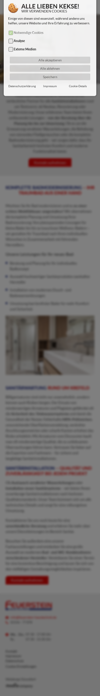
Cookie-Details (78, 80)
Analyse (19, 35)
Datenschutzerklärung (22, 80)
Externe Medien (25, 44)
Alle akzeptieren (50, 54)
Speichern (50, 71)
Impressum (50, 80)
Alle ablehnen (50, 63)
